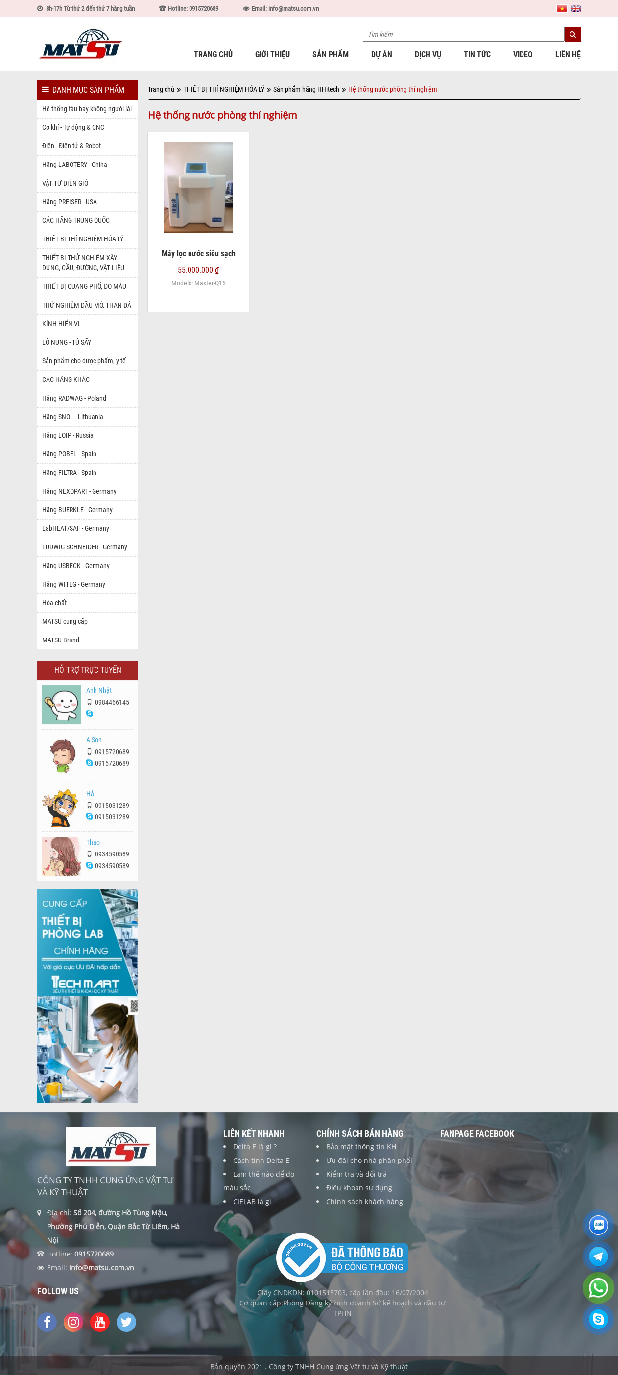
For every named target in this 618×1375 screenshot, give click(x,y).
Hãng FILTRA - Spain (69, 472)
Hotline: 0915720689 (193, 8)
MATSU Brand (60, 640)
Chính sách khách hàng (364, 1204)
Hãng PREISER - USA (69, 202)
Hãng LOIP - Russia (68, 435)
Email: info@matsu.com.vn (285, 8)
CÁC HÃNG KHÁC (66, 379)
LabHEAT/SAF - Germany (75, 528)
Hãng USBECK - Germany (76, 565)
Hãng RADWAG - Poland (74, 398)
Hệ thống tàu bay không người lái (87, 109)
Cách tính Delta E (261, 1163)
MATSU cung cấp (65, 621)
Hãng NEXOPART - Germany (79, 491)
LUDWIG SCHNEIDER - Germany (84, 547)
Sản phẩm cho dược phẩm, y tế (84, 361)
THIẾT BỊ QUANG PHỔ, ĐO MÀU (84, 286)
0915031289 (107, 809)
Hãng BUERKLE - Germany (77, 510)
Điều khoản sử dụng (359, 1191)
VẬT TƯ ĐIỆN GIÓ (65, 183)
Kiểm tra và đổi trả (356, 1177)
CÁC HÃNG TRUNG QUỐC (76, 220)
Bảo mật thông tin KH (361, 1150)
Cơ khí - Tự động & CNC (73, 127)
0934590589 (107, 857)
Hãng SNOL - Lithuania (72, 417)
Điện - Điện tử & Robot (71, 146)
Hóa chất (54, 603)
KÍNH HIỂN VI (61, 324)
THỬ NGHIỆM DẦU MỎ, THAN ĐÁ (86, 305)
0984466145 (107, 706)
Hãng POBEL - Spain (69, 454)
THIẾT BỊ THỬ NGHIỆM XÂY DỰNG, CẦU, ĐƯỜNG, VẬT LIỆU (83, 263)
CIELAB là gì (252, 1204)
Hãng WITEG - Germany (73, 584)
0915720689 (107, 755)
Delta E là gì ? (255, 1150)
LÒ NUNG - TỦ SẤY (66, 342)
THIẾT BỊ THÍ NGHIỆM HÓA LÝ (82, 239)
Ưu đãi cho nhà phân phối (369, 1163)
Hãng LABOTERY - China (74, 164)
